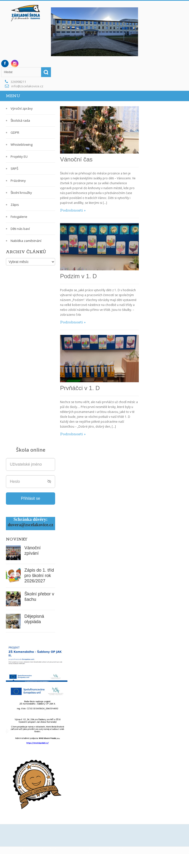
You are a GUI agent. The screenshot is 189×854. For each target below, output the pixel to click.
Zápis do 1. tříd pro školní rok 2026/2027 (39, 575)
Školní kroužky (21, 192)
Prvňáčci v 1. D (80, 388)
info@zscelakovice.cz (27, 86)
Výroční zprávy (22, 108)
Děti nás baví (20, 228)
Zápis (15, 204)
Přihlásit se (30, 498)
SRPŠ (14, 168)
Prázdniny (18, 180)
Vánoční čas (76, 159)
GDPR (15, 132)
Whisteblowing (21, 144)
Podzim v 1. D (78, 276)
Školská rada (20, 120)
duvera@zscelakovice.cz (30, 524)
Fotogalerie (19, 216)
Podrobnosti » (73, 210)
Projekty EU (19, 156)
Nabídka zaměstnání (26, 240)
